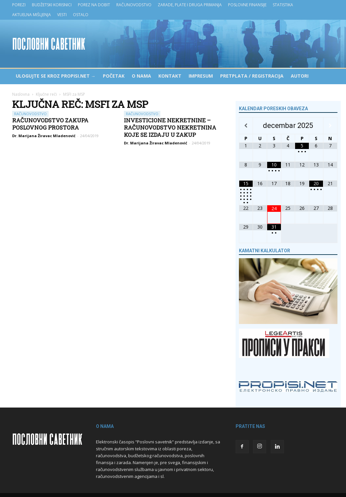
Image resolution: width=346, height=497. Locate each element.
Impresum (201, 76)
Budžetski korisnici (52, 5)
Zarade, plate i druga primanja (190, 5)
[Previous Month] (246, 125)
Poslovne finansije (247, 5)
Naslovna (21, 94)
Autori (300, 76)
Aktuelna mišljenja (31, 14)
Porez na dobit (94, 5)
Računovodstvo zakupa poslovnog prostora (50, 123)
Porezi (19, 5)
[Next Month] (330, 125)
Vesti (62, 14)
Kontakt (169, 76)
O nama (141, 76)
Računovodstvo (133, 5)
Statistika (283, 5)
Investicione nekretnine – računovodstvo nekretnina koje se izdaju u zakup (170, 127)
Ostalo (80, 14)
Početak (114, 76)
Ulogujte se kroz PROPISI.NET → (56, 76)
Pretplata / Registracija (252, 76)
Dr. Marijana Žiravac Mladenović (44, 135)
